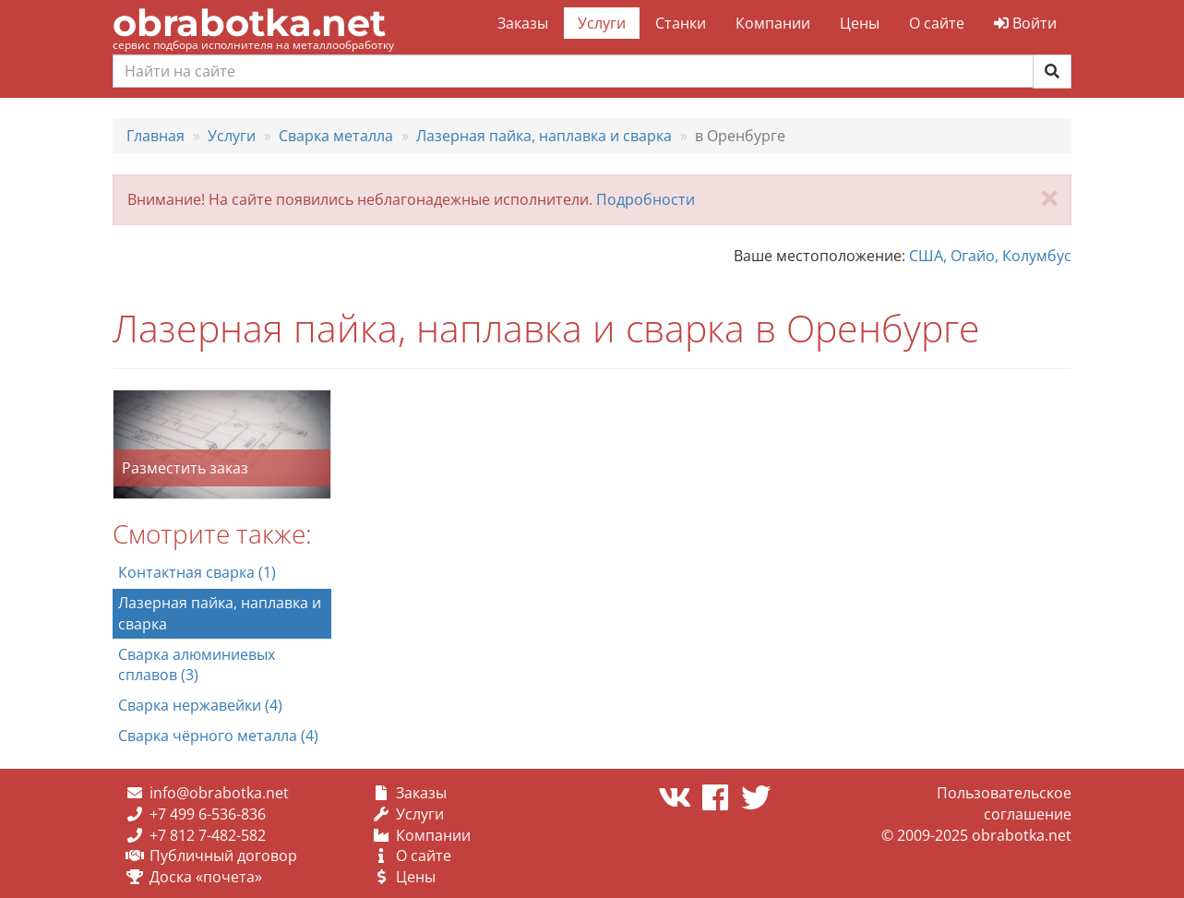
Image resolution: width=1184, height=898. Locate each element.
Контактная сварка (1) (197, 572)
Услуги (602, 23)
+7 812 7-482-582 (207, 835)
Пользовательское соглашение (1004, 803)
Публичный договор (223, 855)
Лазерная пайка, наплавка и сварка (219, 613)
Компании (773, 23)
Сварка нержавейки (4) (200, 705)
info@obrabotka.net (219, 793)
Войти (1025, 23)
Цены (859, 23)
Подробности (645, 199)
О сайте (936, 23)
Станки (680, 23)
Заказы (522, 23)
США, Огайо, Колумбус (990, 255)
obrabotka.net (249, 22)
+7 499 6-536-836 (207, 814)
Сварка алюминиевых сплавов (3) (196, 665)
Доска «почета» (205, 877)
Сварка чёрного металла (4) (218, 735)
